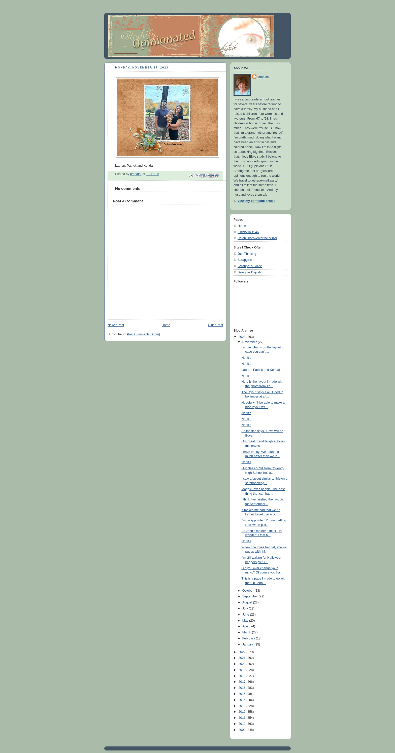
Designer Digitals (249, 272)
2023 (243, 337)
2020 (243, 664)
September (250, 596)
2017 (243, 682)
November (250, 342)
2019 (243, 670)
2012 (243, 711)
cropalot (263, 77)
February (249, 638)
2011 (243, 718)
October (248, 590)
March (247, 632)
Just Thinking (247, 254)
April (246, 626)
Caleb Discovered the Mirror (257, 238)
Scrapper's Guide (250, 266)
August (247, 602)
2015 (243, 694)
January (248, 644)
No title (246, 358)
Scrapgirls (245, 260)
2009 (243, 730)
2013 (243, 706)
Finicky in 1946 (248, 232)
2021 (243, 658)
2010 (243, 724)
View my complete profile (256, 201)
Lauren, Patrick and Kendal (261, 370)
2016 (243, 688)
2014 (243, 700)
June (246, 614)
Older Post (215, 325)
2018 (243, 676)
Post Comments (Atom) (143, 334)
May (245, 620)
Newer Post (116, 325)
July (245, 608)
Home (166, 325)
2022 (243, 652)
